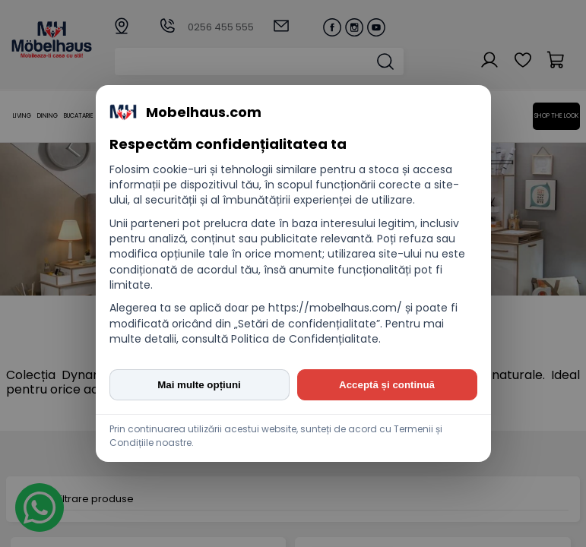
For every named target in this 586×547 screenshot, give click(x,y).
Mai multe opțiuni (199, 384)
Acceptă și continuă (387, 384)
